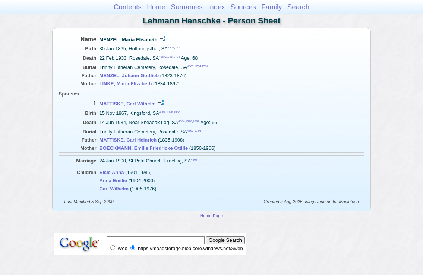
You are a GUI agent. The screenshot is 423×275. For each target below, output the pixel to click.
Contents (128, 7)
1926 (178, 47)
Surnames (186, 7)
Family (271, 7)
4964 (171, 47)
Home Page (211, 215)
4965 (190, 66)
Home (156, 7)
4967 (196, 121)
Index (216, 7)
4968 (194, 159)
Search (298, 7)
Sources (243, 7)
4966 (177, 111)
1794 (176, 57)
